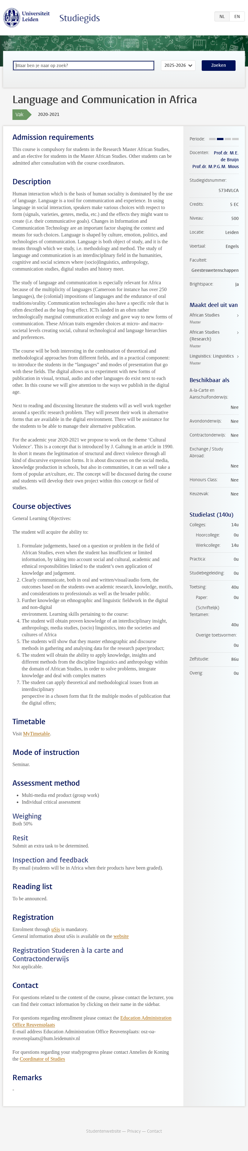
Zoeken (218, 65)
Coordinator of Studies (42, 1059)
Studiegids (79, 18)
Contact (154, 1131)
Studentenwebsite (103, 1131)
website (121, 936)
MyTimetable (36, 733)
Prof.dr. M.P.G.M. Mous (215, 167)
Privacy (134, 1131)
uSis (55, 929)
